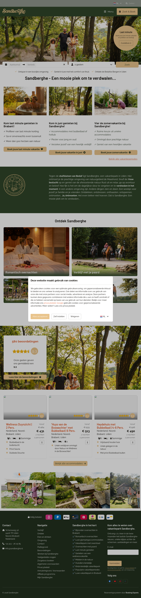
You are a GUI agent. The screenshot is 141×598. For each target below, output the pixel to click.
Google (60, 303)
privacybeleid (50, 303)
